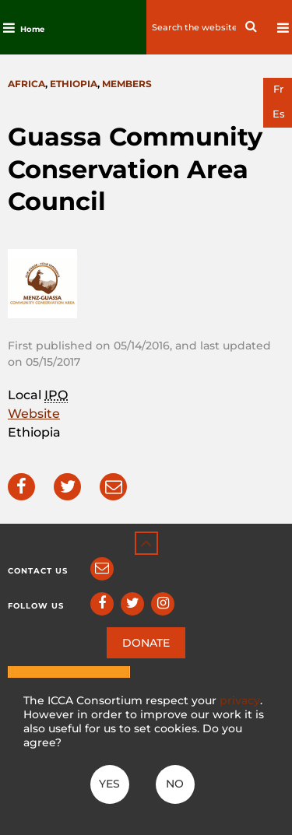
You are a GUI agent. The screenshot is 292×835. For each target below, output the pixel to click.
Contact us (38, 571)
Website (34, 413)
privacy (240, 700)
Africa (26, 83)
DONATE (146, 643)
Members (127, 83)
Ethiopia (73, 83)
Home (32, 29)
